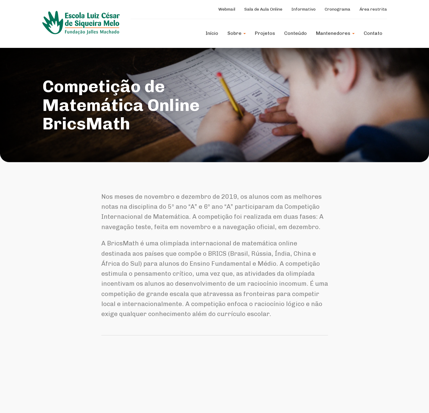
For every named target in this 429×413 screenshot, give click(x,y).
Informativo (303, 9)
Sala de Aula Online (263, 9)
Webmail (226, 9)
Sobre (236, 33)
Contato (373, 33)
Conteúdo (295, 33)
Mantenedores (335, 33)
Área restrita (373, 9)
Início (212, 33)
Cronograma (337, 9)
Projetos (265, 33)
